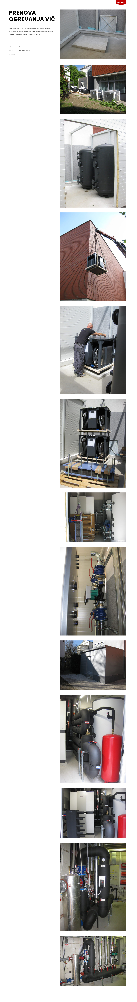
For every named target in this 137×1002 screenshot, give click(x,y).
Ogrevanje (22, 55)
